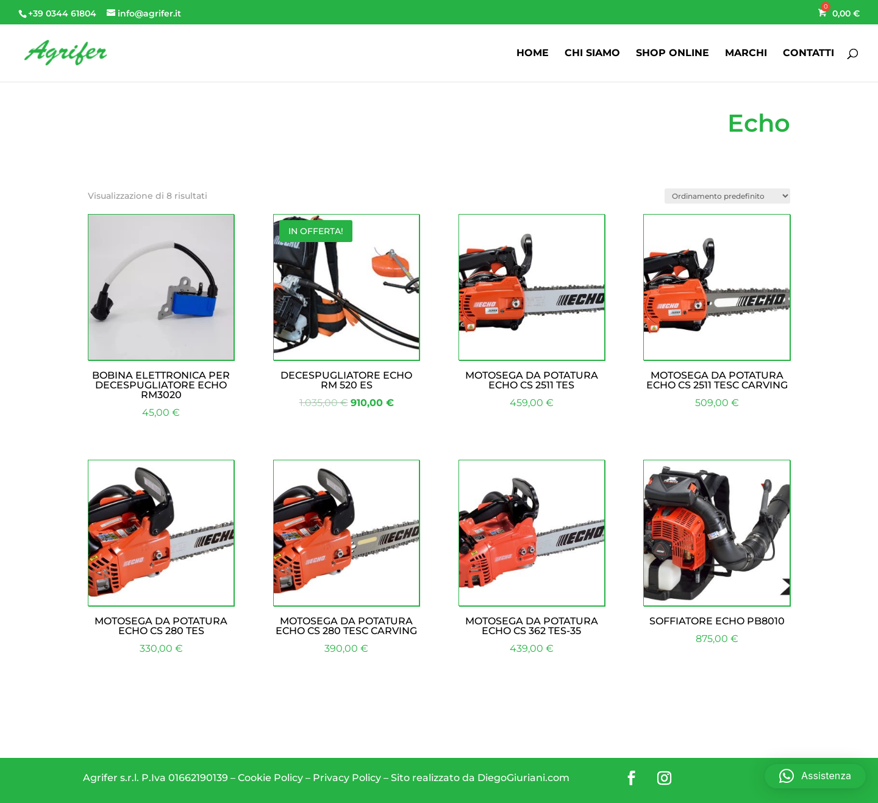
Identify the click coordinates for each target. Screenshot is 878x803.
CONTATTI (808, 54)
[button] (815, 776)
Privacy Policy (347, 777)
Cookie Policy (270, 777)
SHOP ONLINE (672, 54)
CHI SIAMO (592, 54)
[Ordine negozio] (727, 196)
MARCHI (746, 54)
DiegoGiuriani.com (523, 777)
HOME (532, 54)
